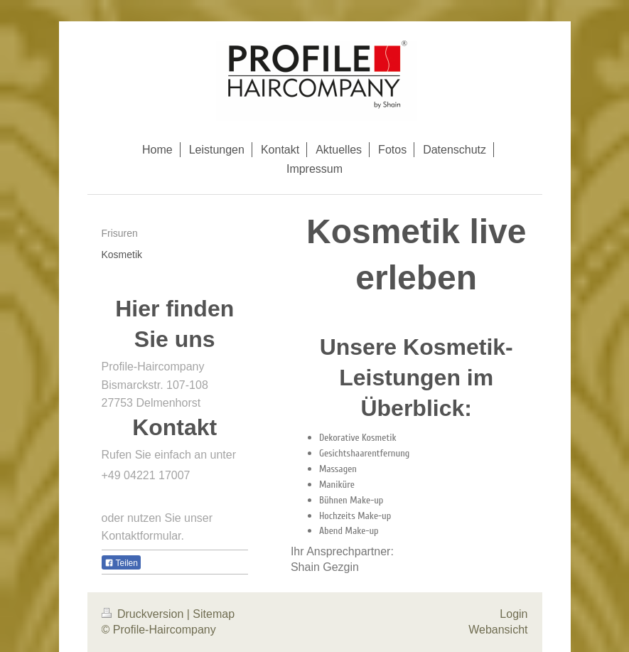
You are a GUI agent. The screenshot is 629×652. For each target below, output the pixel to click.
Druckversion (144, 614)
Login (513, 614)
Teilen (121, 563)
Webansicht (497, 630)
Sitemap (214, 614)
